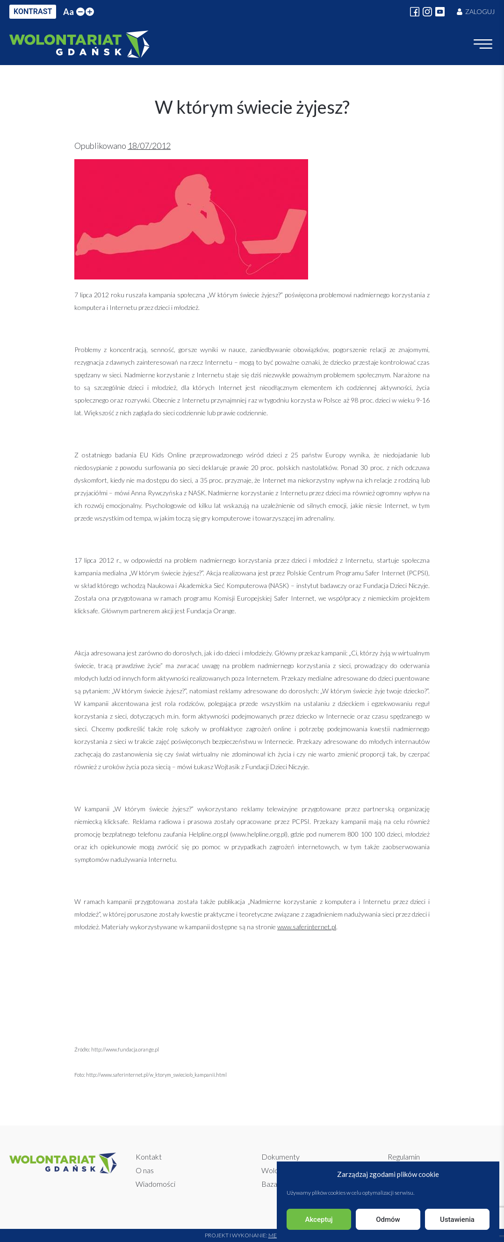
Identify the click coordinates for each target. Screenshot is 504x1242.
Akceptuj (318, 1219)
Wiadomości (155, 1183)
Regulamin (404, 1156)
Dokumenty (280, 1156)
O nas (145, 1170)
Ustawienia (457, 1219)
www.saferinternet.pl (306, 927)
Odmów (388, 1219)
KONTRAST (33, 11)
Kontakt (149, 1156)
